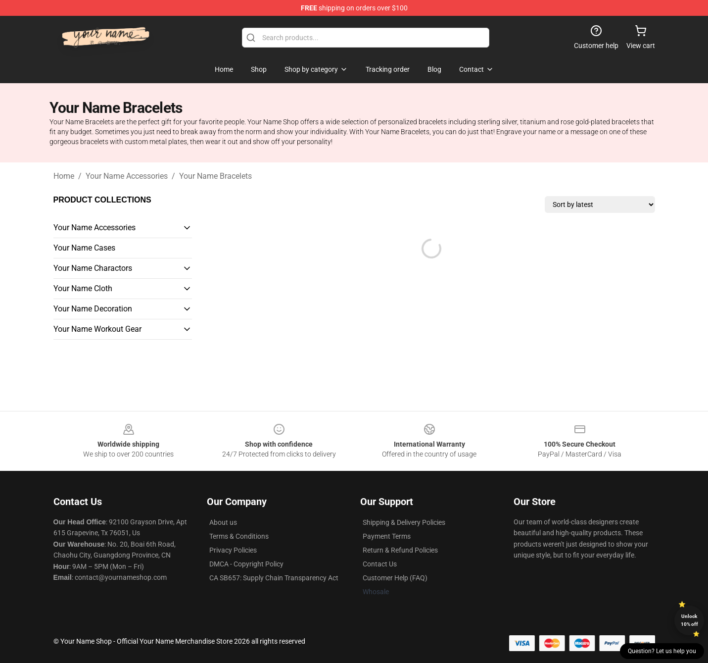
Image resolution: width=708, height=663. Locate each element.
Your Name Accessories (127, 176)
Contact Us (380, 564)
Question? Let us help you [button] (662, 651)
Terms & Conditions (239, 536)
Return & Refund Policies (400, 550)
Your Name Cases (84, 248)
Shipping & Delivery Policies (404, 522)
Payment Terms (387, 536)
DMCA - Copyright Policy (246, 564)
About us (223, 522)
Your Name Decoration (92, 308)
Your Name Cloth (82, 288)
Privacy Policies (233, 550)
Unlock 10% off (689, 620)
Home (63, 176)
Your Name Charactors (92, 268)
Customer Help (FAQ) (395, 578)
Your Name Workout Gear (97, 329)
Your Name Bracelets (215, 176)
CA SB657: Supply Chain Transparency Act (273, 578)
